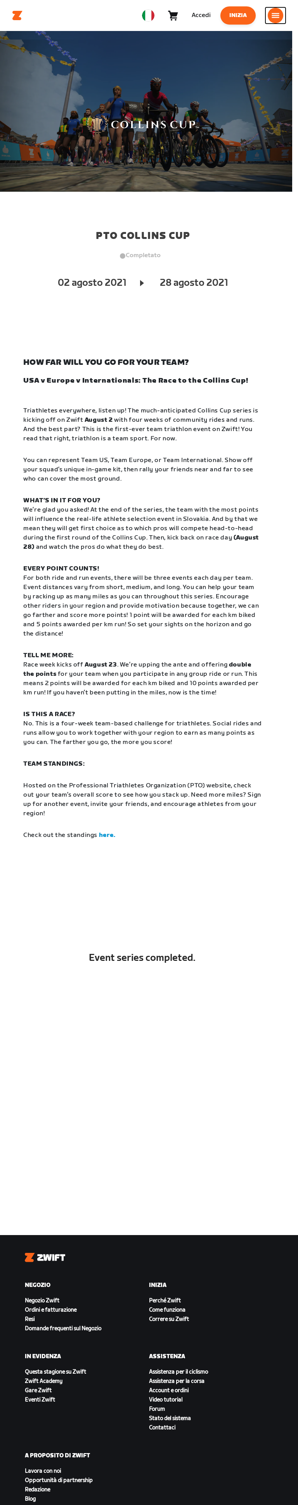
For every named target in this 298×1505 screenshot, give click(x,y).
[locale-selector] (148, 15)
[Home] (17, 15)
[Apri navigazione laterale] (275, 15)
